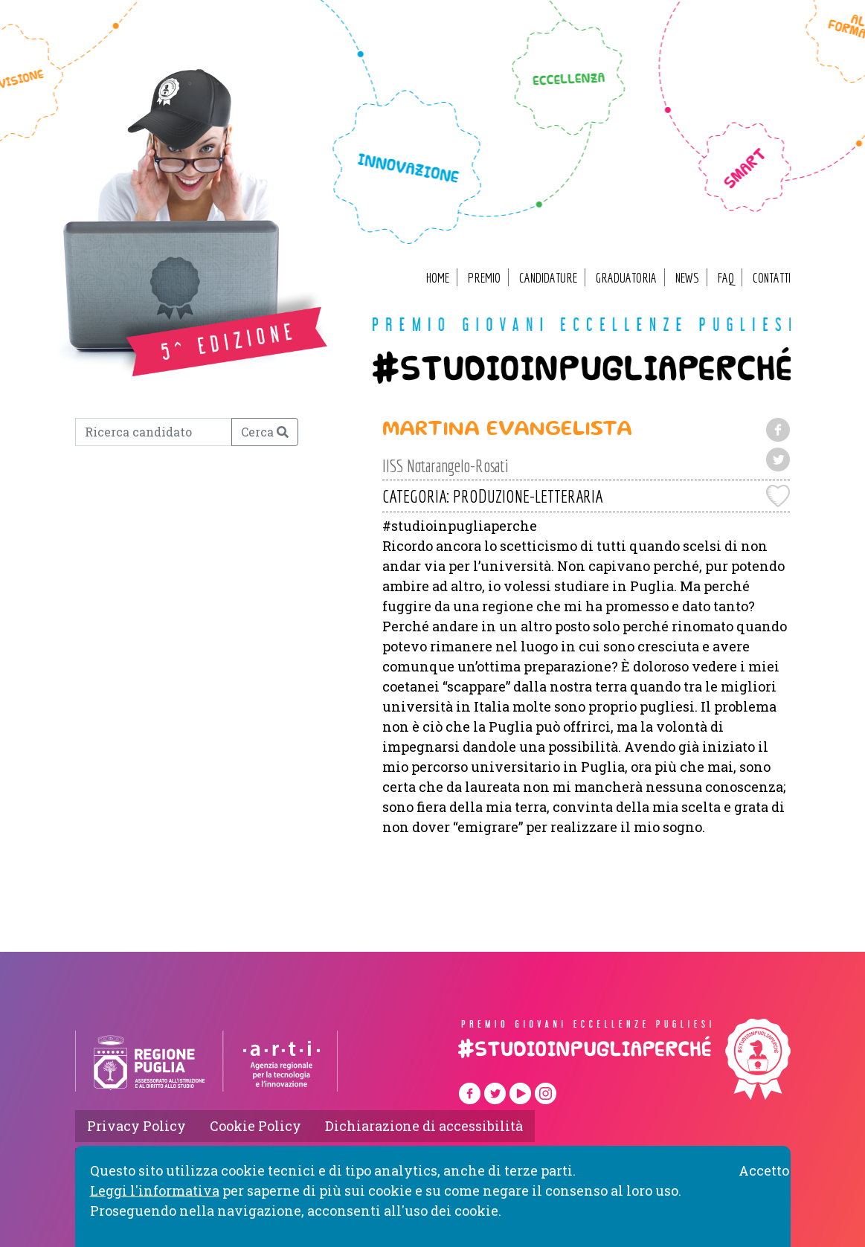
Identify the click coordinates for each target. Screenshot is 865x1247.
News (687, 278)
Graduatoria (626, 278)
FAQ (726, 278)
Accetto (764, 1170)
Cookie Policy (255, 1126)
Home (437, 278)
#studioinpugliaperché (581, 368)
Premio (484, 278)
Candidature (548, 278)
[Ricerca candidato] (154, 432)
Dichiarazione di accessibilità (424, 1126)
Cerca (265, 431)
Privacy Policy (136, 1126)
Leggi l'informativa (154, 1190)
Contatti (772, 278)
